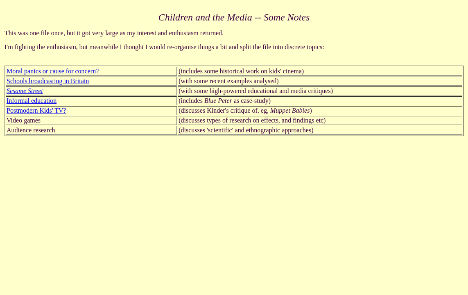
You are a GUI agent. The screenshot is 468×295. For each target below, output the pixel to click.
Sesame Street (25, 90)
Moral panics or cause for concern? (53, 71)
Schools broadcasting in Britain (48, 80)
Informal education (32, 100)
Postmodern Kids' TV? (36, 110)
